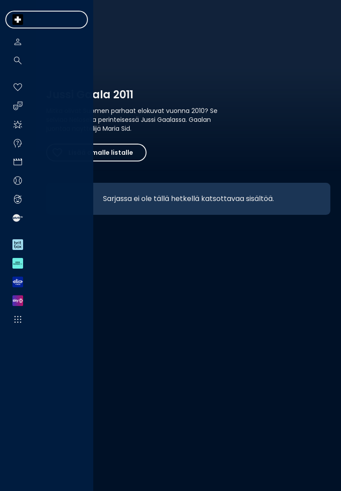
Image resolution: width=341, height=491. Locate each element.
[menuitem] (17, 19)
